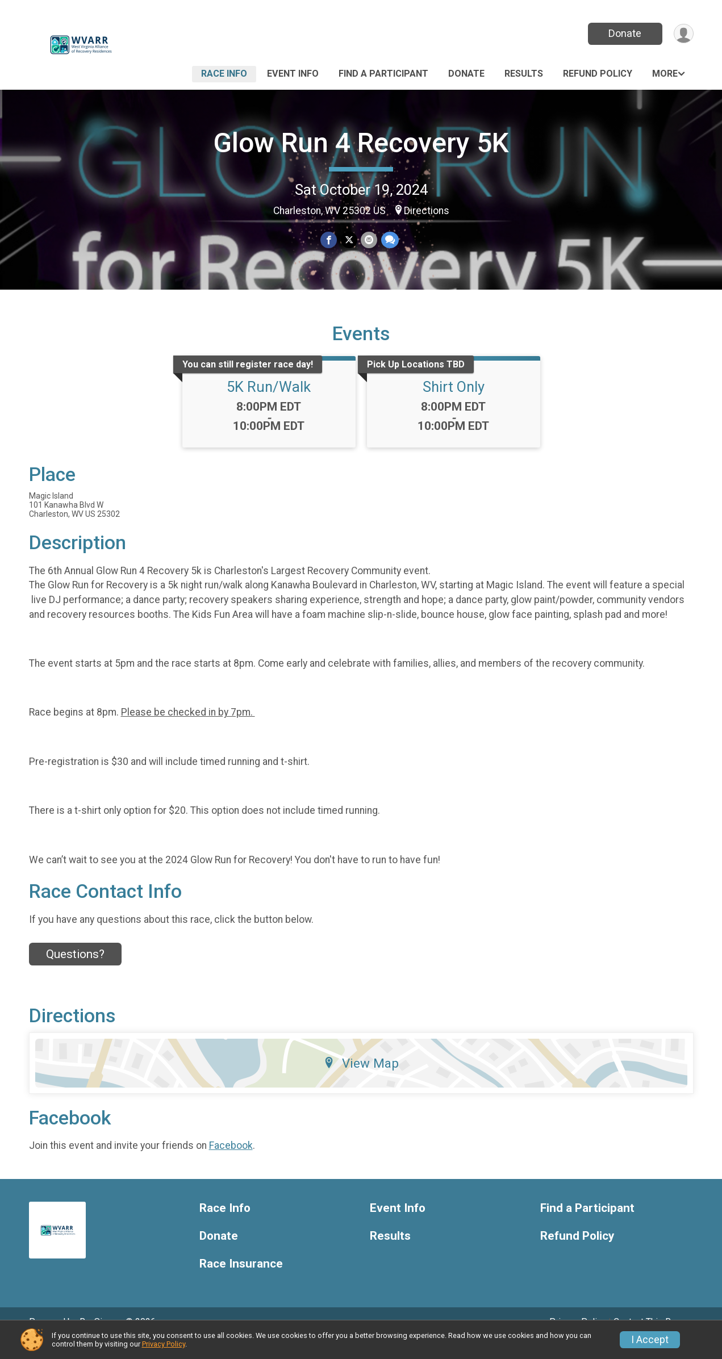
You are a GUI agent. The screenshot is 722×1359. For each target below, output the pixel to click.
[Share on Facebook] (329, 240)
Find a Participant (383, 73)
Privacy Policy (163, 1344)
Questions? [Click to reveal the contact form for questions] (75, 970)
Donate (623, 33)
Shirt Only (454, 402)
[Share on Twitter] (349, 240)
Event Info (293, 73)
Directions (426, 210)
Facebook (231, 1161)
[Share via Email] (369, 240)
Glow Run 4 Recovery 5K (361, 143)
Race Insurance (241, 1279)
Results (523, 73)
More (665, 73)
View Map (361, 1078)
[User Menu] (683, 33)
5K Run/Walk (269, 402)
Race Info (224, 73)
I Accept (650, 1339)
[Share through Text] (389, 240)
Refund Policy (597, 73)
